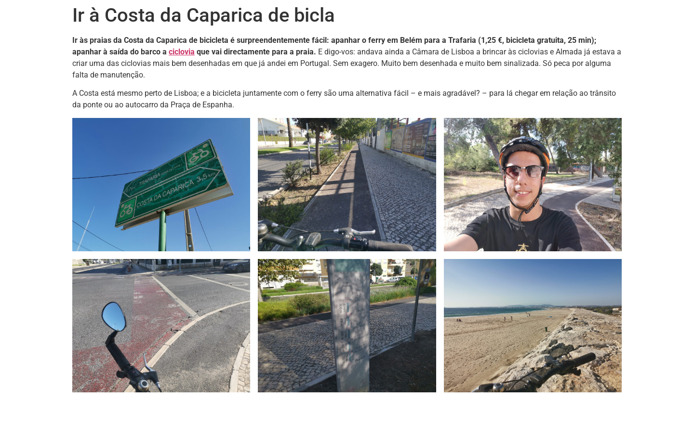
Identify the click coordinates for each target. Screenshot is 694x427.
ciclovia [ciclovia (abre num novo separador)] (182, 51)
